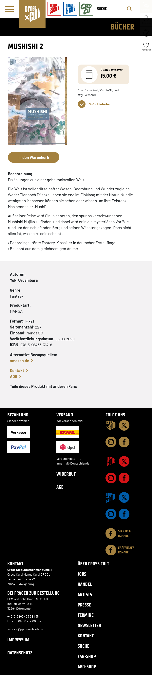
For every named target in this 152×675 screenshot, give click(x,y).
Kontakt (17, 370)
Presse (84, 605)
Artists (85, 594)
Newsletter (89, 625)
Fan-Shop (87, 656)
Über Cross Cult (93, 563)
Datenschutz (19, 653)
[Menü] (9, 9)
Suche (83, 646)
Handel (85, 584)
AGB (13, 376)
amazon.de (19, 360)
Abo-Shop (87, 666)
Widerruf (66, 474)
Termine (86, 615)
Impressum (18, 640)
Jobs (82, 574)
